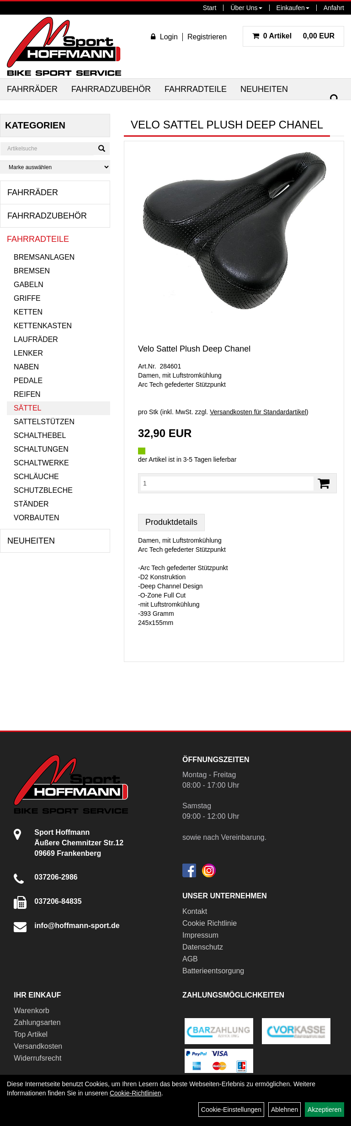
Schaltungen (41, 449)
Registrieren (207, 37)
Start (210, 8)
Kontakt (194, 911)
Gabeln (28, 284)
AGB (190, 959)
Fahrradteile (196, 89)
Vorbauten (36, 518)
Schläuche (36, 476)
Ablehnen (284, 1109)
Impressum (200, 935)
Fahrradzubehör (111, 89)
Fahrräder (32, 89)
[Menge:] (227, 483)
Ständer (31, 504)
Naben (26, 367)
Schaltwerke (41, 463)
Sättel (27, 408)
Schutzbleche (43, 490)
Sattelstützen (44, 422)
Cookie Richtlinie (209, 923)
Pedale (28, 380)
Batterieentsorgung (213, 971)
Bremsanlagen (44, 257)
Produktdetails (171, 522)
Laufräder (36, 339)
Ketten (28, 312)
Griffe (27, 298)
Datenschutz (202, 947)
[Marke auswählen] (55, 167)
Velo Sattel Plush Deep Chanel (194, 348)
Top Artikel (31, 1034)
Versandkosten (38, 1046)
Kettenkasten (43, 326)
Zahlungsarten (37, 1022)
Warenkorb (31, 1010)
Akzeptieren (324, 1109)
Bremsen (32, 271)
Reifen (27, 394)
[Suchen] (334, 99)
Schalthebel (40, 435)
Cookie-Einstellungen (231, 1109)
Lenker (28, 353)
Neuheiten (264, 89)
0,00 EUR (293, 36)
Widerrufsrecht (37, 1058)
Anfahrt (334, 8)
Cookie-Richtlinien (135, 1093)
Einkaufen (293, 8)
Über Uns (246, 8)
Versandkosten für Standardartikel (258, 412)
